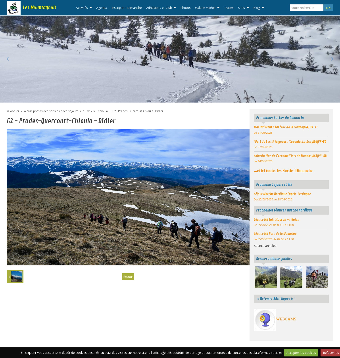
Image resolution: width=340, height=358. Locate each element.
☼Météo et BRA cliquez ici (275, 299)
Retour (128, 276)
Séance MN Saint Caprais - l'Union (276, 219)
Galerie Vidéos (205, 8)
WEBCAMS (286, 319)
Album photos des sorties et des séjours (51, 111)
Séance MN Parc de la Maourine (275, 234)
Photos (185, 8)
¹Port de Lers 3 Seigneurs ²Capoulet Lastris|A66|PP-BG (290, 141)
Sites (241, 8)
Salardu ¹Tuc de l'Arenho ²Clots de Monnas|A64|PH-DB (290, 156)
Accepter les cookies (301, 352)
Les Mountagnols (39, 8)
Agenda (101, 8)
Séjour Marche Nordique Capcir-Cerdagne (282, 194)
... (283, 170)
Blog (256, 8)
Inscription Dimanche (126, 8)
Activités (82, 8)
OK (328, 8)
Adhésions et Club (159, 8)
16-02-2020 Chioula (95, 111)
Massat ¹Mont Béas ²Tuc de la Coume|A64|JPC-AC (286, 127)
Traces (229, 8)
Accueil (14, 111)
